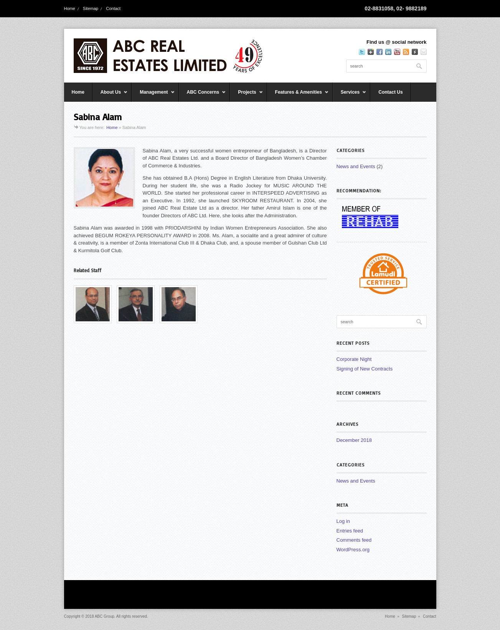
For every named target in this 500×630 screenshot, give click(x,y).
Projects (246, 95)
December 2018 (354, 440)
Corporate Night (354, 359)
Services (349, 95)
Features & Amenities (298, 95)
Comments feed (354, 540)
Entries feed (350, 531)
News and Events (356, 166)
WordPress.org (353, 549)
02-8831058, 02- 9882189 (395, 8)
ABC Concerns (202, 95)
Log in (343, 521)
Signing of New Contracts (365, 369)
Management (153, 95)
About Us (110, 95)
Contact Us (390, 92)
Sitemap (90, 8)
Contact (113, 8)
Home (69, 8)
